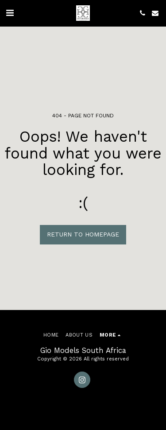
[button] (9, 12)
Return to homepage (83, 234)
